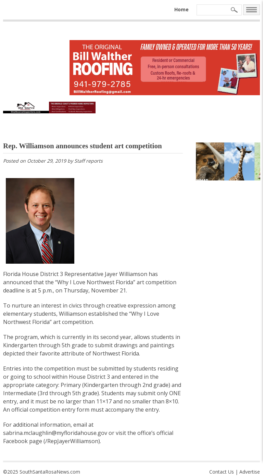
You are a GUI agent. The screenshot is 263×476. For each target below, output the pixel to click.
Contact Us (221, 471)
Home (181, 9)
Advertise (249, 471)
